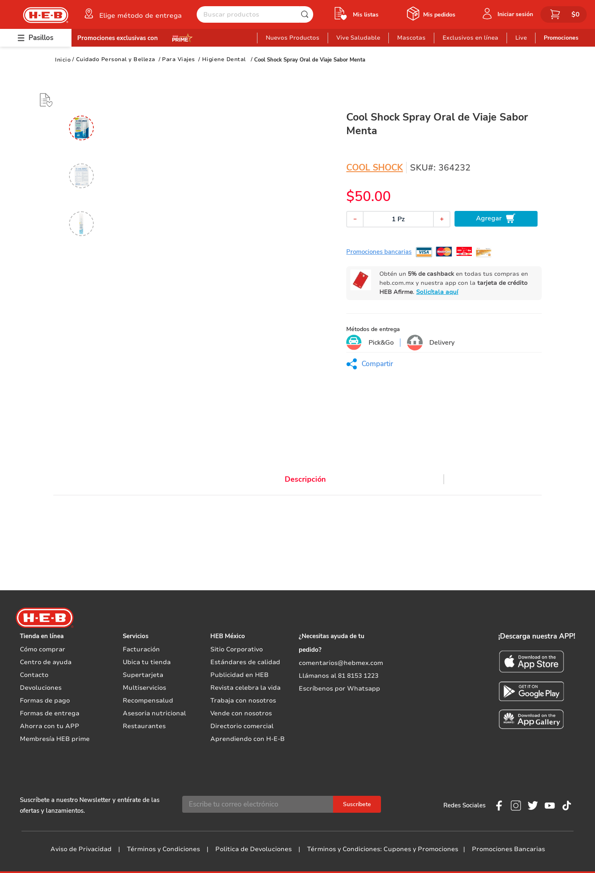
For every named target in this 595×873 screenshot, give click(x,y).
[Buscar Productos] (306, 14)
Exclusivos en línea (470, 38)
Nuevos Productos (292, 38)
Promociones (561, 38)
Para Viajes (178, 59)
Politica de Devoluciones (253, 849)
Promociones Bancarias (508, 849)
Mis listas (365, 15)
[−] (355, 219)
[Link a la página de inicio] (62, 59)
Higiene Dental (224, 59)
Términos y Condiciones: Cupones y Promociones (382, 849)
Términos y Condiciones (163, 849)
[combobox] (255, 14)
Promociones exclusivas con (117, 38)
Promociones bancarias (379, 252)
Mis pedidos (439, 15)
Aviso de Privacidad (81, 849)
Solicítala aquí (437, 292)
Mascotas (411, 38)
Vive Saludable (358, 38)
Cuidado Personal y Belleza (115, 59)
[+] (441, 219)
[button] (132, 13)
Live (521, 38)
